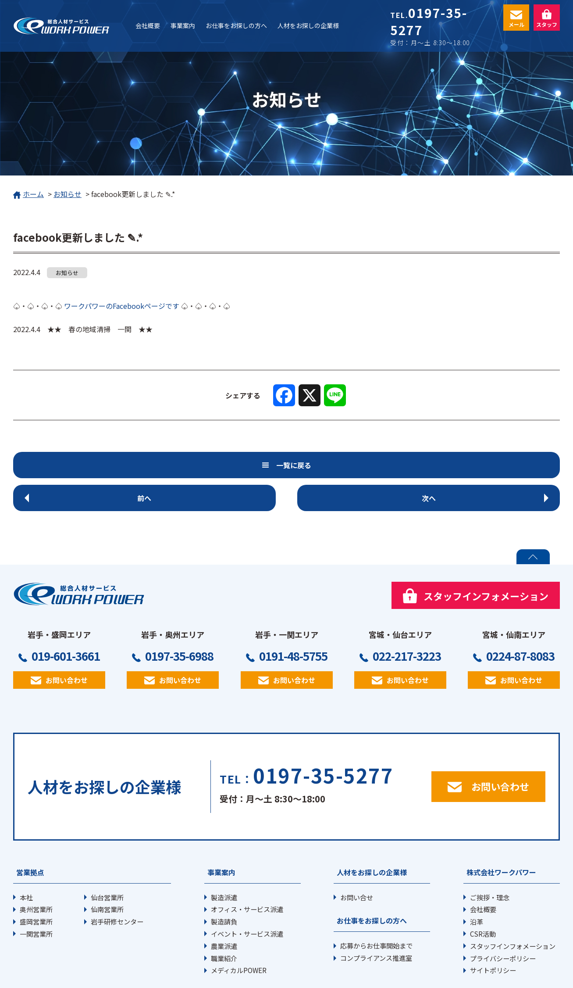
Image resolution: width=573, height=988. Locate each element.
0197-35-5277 (428, 21)
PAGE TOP (533, 523)
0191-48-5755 (293, 623)
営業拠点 (30, 839)
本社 (26, 864)
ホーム (28, 194)
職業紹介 (224, 925)
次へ (478, 464)
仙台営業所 (107, 864)
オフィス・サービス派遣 (247, 876)
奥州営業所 (36, 876)
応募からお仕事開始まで (376, 912)
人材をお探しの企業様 (372, 839)
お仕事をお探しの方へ (372, 887)
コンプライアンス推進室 (376, 925)
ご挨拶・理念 (489, 864)
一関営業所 (36, 901)
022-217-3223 (407, 623)
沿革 (476, 888)
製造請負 (224, 888)
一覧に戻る (295, 464)
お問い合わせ (67, 647)
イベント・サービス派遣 (247, 901)
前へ (95, 464)
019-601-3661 (66, 623)
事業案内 (221, 839)
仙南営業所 (107, 876)
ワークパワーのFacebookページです (121, 306)
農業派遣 (224, 913)
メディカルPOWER (239, 937)
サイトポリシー (493, 937)
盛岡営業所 (36, 888)
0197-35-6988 (179, 623)
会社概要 (483, 876)
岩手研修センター (117, 888)
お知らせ (67, 193)
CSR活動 (483, 901)
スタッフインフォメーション (512, 913)
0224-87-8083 (520, 623)
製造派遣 (224, 864)
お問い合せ (356, 864)
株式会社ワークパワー (501, 839)
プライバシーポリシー (503, 925)
